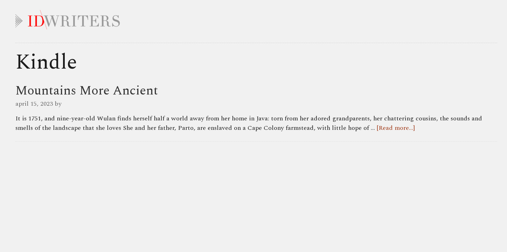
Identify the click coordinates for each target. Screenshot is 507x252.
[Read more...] (396, 128)
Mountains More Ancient (86, 90)
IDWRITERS (256, 18)
